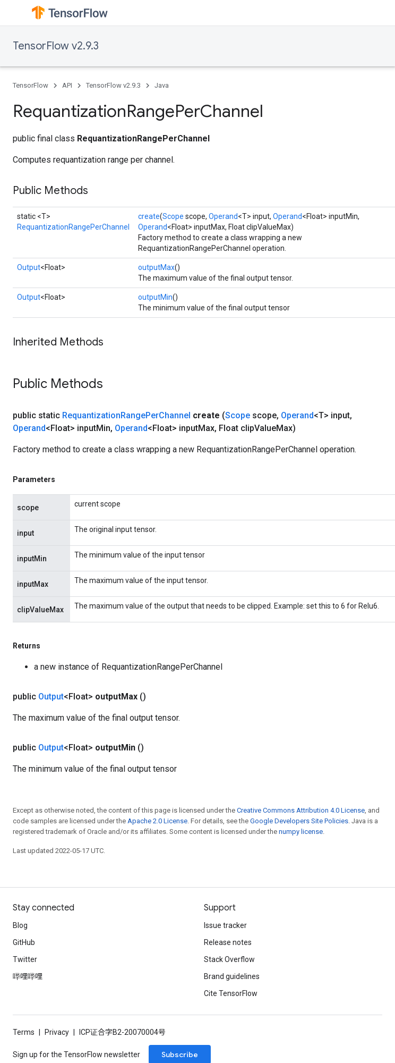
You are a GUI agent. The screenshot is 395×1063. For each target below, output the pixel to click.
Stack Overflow (229, 959)
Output (28, 267)
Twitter (25, 959)
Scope (173, 216)
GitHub (24, 942)
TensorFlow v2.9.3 (56, 46)
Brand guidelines (232, 976)
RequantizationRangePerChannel (73, 227)
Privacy (57, 1032)
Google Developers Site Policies (299, 821)
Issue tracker (225, 925)
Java (161, 85)
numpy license (301, 832)
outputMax (156, 267)
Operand (223, 216)
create (149, 216)
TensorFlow (30, 85)
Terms (24, 1032)
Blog (20, 925)
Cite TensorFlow (230, 993)
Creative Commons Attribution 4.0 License (301, 810)
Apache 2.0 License (157, 821)
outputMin (155, 297)
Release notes (228, 942)
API (67, 85)
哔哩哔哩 (27, 976)
